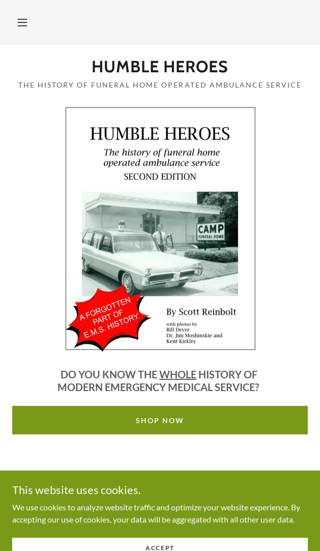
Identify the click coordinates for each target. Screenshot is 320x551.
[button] (22, 22)
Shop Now (160, 420)
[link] (160, 66)
